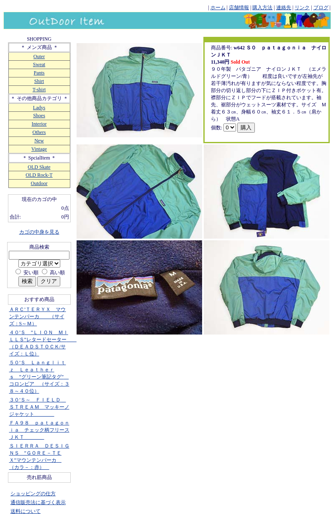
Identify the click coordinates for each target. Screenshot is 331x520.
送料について (25, 511)
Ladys (39, 108)
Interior (39, 124)
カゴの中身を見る (39, 232)
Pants (38, 73)
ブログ (320, 7)
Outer (39, 56)
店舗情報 (239, 7)
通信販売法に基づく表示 (38, 502)
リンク (302, 7)
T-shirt (39, 90)
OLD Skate (39, 167)
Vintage (39, 149)
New (39, 141)
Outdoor (39, 183)
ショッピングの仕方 (33, 494)
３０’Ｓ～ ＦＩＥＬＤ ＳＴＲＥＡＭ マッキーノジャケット (39, 407)
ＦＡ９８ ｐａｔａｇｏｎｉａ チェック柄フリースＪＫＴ (39, 430)
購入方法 (262, 7)
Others (39, 132)
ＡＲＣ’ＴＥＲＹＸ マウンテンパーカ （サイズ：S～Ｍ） (37, 316)
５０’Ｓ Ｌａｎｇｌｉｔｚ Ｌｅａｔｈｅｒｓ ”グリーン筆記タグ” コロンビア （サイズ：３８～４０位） (39, 377)
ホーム (218, 7)
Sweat (39, 64)
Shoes (39, 115)
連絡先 (283, 7)
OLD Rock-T (39, 175)
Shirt (39, 81)
